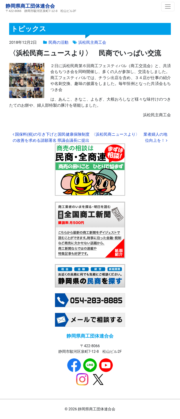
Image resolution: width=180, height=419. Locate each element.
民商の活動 (58, 42)
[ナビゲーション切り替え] (167, 6)
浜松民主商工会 (92, 42)
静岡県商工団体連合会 (30, 6)
